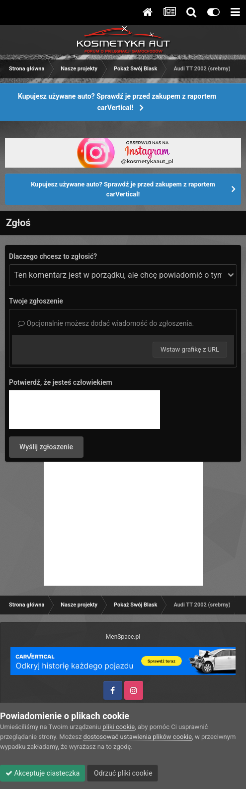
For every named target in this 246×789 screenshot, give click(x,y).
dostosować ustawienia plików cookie (137, 736)
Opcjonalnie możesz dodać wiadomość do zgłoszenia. (106, 323)
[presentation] (84, 409)
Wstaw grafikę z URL (190, 349)
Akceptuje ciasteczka (42, 773)
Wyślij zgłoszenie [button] (46, 447)
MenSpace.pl (123, 636)
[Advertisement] (123, 524)
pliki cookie (118, 726)
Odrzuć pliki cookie (122, 773)
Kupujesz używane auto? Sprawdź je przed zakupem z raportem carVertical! (117, 102)
